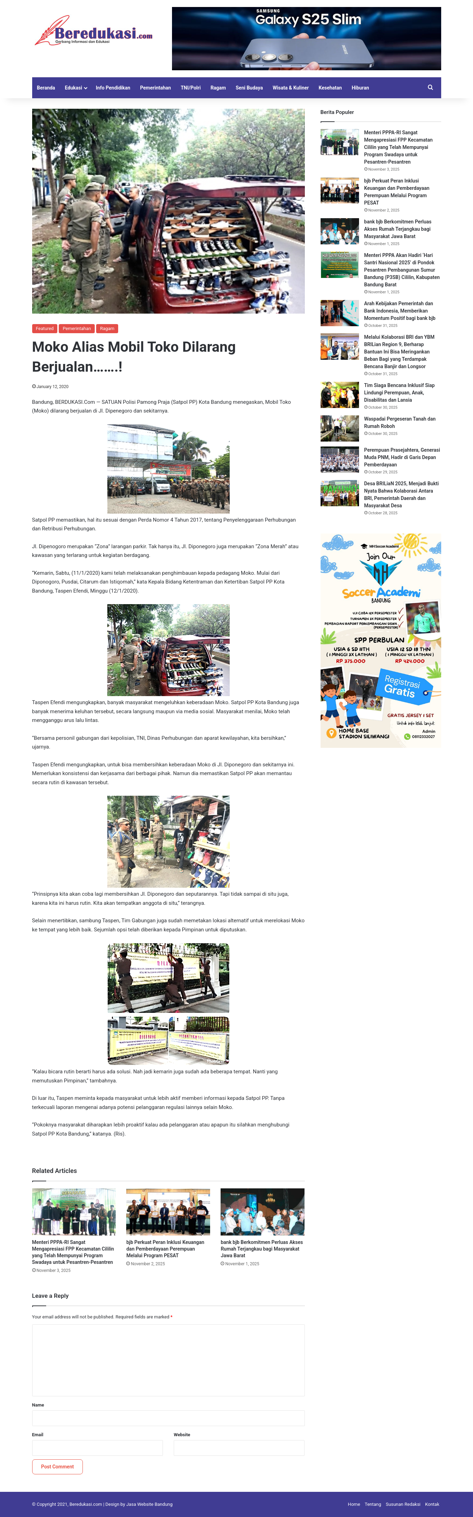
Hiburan (360, 88)
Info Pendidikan (113, 88)
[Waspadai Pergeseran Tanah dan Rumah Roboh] (340, 428)
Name (38, 1405)
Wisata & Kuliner (291, 88)
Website (182, 1434)
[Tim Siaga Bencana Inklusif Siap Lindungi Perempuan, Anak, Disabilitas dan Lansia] (340, 395)
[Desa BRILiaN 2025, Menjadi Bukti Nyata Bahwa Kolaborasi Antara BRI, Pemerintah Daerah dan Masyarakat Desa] (340, 493)
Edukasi (73, 88)
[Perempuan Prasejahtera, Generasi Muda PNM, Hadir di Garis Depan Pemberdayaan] (340, 459)
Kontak (432, 1504)
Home (354, 1504)
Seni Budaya (249, 88)
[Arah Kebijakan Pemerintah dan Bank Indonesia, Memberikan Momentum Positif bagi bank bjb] (340, 313)
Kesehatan (330, 88)
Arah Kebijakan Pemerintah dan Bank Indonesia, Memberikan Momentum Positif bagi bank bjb (400, 311)
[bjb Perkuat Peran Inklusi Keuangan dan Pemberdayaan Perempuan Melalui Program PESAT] (168, 1212)
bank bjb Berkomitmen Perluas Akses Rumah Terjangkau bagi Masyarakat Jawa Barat (262, 1248)
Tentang (373, 1504)
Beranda (46, 88)
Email (37, 1434)
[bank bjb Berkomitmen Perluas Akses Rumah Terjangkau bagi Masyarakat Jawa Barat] (262, 1212)
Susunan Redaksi (403, 1504)
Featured (45, 328)
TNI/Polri (191, 88)
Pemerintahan (155, 88)
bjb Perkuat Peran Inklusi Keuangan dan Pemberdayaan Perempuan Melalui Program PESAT (165, 1248)
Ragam (218, 88)
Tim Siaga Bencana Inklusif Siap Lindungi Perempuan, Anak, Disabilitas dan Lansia (399, 392)
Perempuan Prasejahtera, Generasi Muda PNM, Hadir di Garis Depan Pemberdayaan (402, 457)
